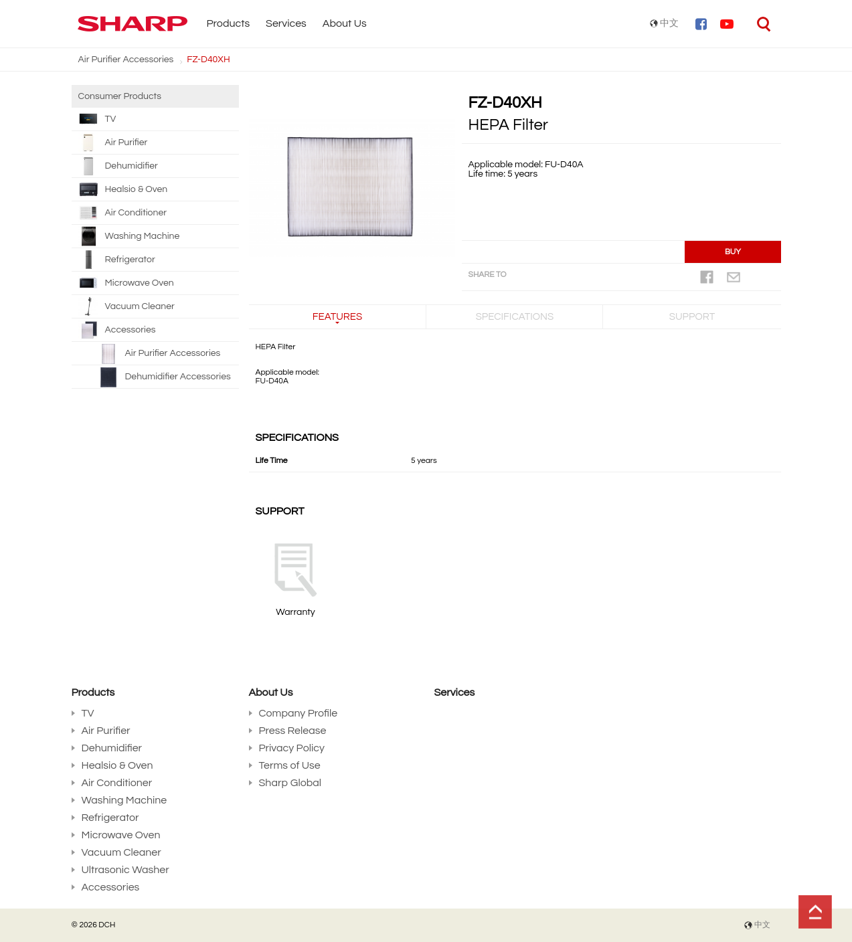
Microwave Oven (126, 283)
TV (97, 119)
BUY (733, 252)
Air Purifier (113, 142)
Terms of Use (290, 765)
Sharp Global (290, 782)
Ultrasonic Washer (125, 869)
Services (286, 23)
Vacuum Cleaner (126, 306)
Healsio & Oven (123, 189)
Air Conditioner (122, 212)
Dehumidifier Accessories (178, 376)
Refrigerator (116, 259)
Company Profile (298, 713)
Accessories (117, 329)
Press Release (293, 730)
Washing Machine (129, 236)
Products (228, 23)
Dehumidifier (118, 166)
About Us (345, 23)
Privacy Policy (292, 748)
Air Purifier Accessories (126, 59)
